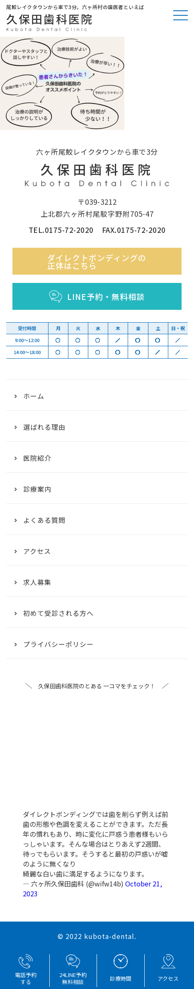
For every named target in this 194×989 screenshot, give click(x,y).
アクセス (33, 551)
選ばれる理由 (40, 427)
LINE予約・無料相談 (97, 296)
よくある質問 (40, 520)
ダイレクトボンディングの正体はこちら (96, 261)
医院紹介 (33, 458)
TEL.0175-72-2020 (61, 229)
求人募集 (33, 582)
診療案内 (33, 489)
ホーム (29, 396)
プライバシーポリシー (54, 644)
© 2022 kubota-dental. (97, 936)
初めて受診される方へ (54, 613)
